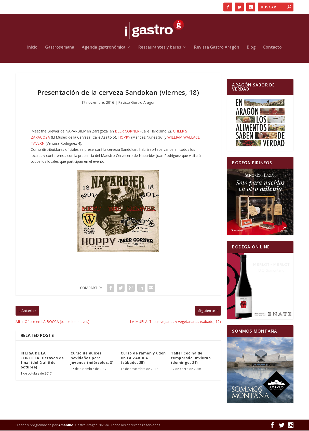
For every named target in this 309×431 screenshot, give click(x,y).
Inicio (32, 48)
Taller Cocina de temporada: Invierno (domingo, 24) (191, 358)
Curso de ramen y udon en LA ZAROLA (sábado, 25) (143, 358)
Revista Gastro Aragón (216, 48)
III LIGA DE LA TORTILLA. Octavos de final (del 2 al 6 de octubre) (42, 360)
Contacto (272, 48)
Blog (251, 48)
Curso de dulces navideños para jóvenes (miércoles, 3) (92, 358)
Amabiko (65, 425)
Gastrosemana (59, 48)
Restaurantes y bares (159, 48)
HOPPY (124, 137)
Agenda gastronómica (103, 48)
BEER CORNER (127, 131)
